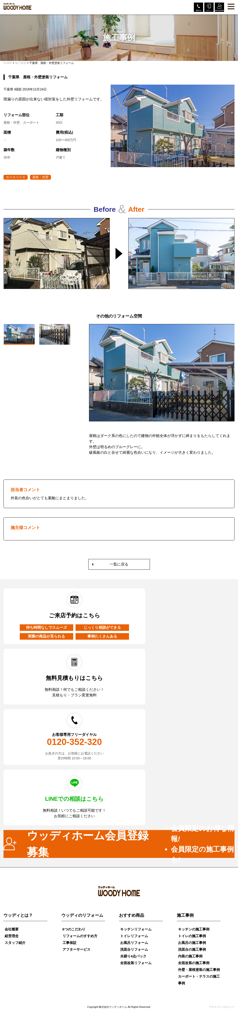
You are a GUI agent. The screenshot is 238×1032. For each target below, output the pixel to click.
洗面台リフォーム (134, 949)
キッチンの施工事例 (193, 929)
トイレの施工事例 (192, 936)
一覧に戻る (119, 564)
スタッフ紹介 (15, 943)
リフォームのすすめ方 (80, 936)
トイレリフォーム (134, 936)
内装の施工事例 (190, 956)
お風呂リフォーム (134, 943)
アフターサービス (76, 949)
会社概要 (12, 929)
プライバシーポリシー (222, 1007)
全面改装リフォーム (136, 963)
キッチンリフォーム (136, 929)
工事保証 (69, 943)
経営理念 (12, 936)
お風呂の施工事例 (192, 943)
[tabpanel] (162, 392)
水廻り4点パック (133, 956)
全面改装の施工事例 (193, 963)
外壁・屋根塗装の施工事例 (199, 970)
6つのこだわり (74, 929)
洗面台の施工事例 (192, 949)
